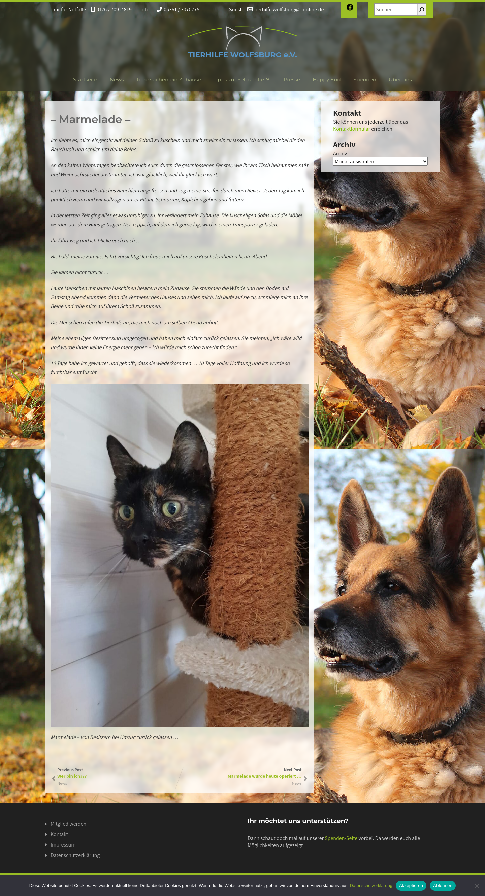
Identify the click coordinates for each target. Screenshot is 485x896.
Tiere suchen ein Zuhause (168, 79)
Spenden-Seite (341, 838)
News (117, 79)
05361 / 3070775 (174, 9)
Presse (292, 79)
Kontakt (59, 834)
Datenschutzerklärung (75, 855)
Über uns (400, 79)
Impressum (63, 844)
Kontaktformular (351, 128)
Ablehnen (442, 885)
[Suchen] (421, 9)
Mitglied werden (68, 823)
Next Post (241, 773)
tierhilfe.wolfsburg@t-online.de (279, 9)
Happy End (327, 79)
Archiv (340, 153)
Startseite (85, 79)
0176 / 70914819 (109, 9)
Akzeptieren (411, 885)
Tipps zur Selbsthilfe (242, 79)
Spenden (364, 79)
